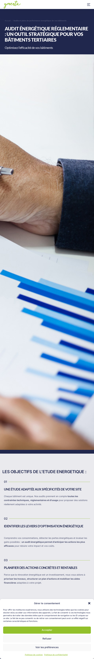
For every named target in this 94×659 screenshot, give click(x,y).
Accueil (8, 21)
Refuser (47, 638)
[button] (89, 603)
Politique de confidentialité (56, 654)
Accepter (47, 629)
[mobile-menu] (86, 5)
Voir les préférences (47, 647)
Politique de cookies (34, 654)
